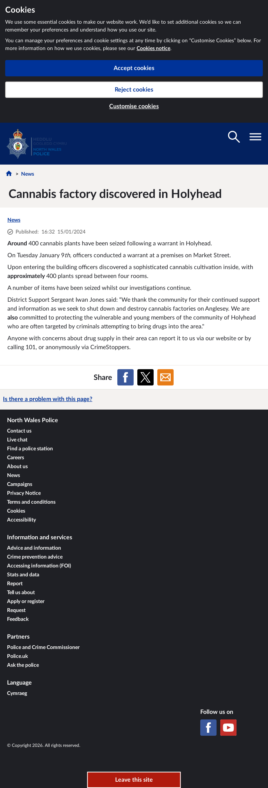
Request (16, 610)
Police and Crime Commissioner (43, 647)
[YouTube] (228, 727)
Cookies (16, 511)
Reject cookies (134, 90)
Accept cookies (134, 68)
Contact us (19, 431)
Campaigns (19, 484)
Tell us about (21, 592)
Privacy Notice (24, 493)
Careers (15, 457)
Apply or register (25, 601)
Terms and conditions (31, 502)
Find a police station (30, 448)
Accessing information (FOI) (39, 566)
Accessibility (21, 520)
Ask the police (23, 665)
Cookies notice (153, 48)
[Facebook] (208, 727)
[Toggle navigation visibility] (255, 137)
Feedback (18, 619)
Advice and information (34, 548)
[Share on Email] (165, 377)
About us (17, 466)
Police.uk (17, 656)
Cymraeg (17, 693)
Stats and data (23, 574)
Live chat (17, 440)
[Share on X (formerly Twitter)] (145, 377)
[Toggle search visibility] (234, 137)
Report (15, 583)
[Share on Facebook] (125, 377)
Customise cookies (134, 106)
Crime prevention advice (35, 557)
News (27, 174)
